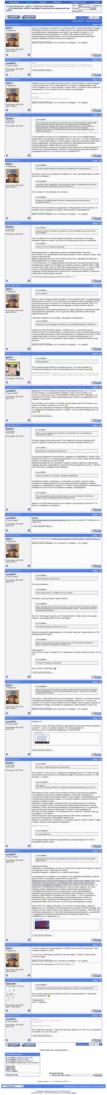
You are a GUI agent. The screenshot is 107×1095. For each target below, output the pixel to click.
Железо (29, 6)
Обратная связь (70, 1086)
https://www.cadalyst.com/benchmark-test (49, 520)
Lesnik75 (10, 63)
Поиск (97, 2)
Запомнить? (96, 6)
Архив (96, 1086)
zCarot (73, 1093)
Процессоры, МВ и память (44, 6)
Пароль (75, 8)
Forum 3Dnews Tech (16, 6)
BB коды (9, 1066)
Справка (43, 2)
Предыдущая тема (46, 1050)
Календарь (57, 2)
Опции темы (77, 21)
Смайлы (9, 1068)
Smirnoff (10, 984)
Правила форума (12, 1074)
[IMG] (8, 1069)
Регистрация (14, 2)
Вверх (102, 1086)
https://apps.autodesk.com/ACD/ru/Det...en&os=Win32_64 (76, 539)
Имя (74, 5)
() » (44, 119)
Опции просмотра (92, 21)
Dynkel (9, 118)
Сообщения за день (78, 2)
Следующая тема (60, 1050)
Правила (29, 2)
